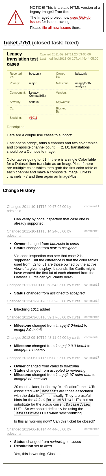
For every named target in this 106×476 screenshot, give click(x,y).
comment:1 (91, 206)
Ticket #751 (17, 43)
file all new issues (56, 27)
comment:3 (91, 284)
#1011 (33, 117)
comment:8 (91, 431)
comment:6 (91, 337)
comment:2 (91, 230)
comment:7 (91, 357)
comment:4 (91, 300)
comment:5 (91, 316)
